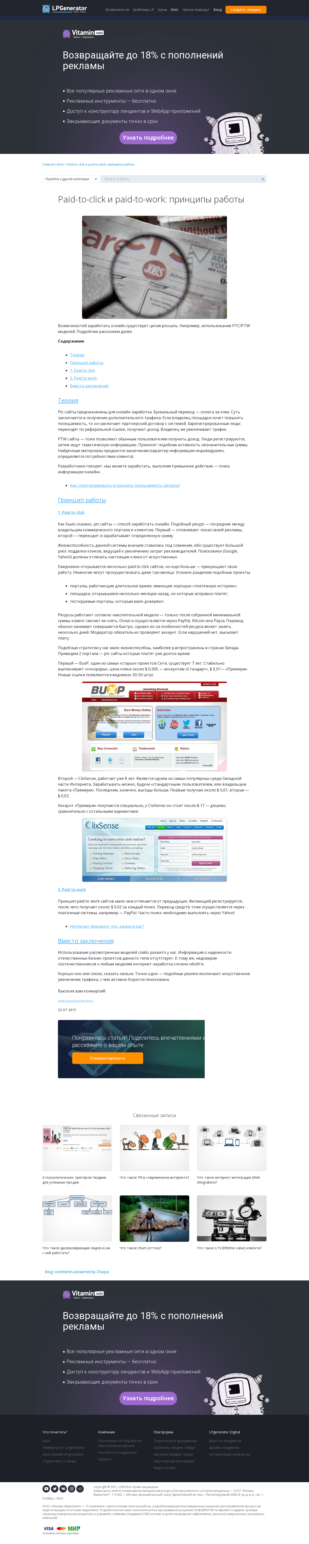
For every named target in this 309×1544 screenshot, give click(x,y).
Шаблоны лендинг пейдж (174, 1447)
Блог (46, 1440)
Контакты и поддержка (117, 1452)
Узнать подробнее (148, 137)
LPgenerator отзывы (59, 1461)
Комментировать (107, 1058)
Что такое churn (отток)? (140, 1248)
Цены (162, 9)
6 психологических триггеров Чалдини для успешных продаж (74, 1180)
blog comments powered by (77, 1271)
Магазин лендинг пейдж (173, 1454)
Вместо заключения (89, 385)
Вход (217, 9)
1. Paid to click (82, 370)
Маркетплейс (165, 1467)
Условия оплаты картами (60, 1533)
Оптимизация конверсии (229, 1454)
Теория (77, 355)
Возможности (117, 9)
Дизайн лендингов (224, 1447)
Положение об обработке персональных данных (120, 1443)
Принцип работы (86, 362)
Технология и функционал (175, 1440)
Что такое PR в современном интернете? (154, 1177)
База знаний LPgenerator (63, 1454)
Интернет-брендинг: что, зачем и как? (107, 926)
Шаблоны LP (143, 9)
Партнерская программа (174, 1461)
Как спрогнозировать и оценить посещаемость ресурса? (125, 485)
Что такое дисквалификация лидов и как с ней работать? (76, 1250)
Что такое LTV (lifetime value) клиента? (229, 1248)
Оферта (104, 1459)
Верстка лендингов (225, 1440)
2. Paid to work (83, 378)
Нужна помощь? (196, 9)
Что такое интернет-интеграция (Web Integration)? (228, 1180)
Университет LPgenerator (63, 1447)
